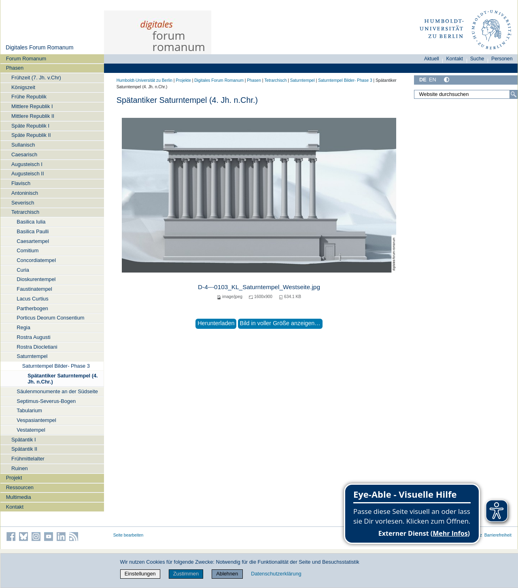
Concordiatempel (36, 260)
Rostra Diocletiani (37, 347)
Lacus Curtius (32, 299)
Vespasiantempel (36, 420)
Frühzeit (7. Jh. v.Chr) (36, 78)
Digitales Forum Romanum (39, 47)
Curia (23, 270)
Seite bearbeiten (128, 535)
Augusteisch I (26, 164)
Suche (477, 59)
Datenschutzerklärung (276, 574)
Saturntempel (32, 356)
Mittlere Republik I (32, 106)
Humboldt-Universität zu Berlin (144, 80)
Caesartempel (33, 241)
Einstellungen (140, 574)
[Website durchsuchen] (466, 94)
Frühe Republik (29, 97)
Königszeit (23, 87)
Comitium (27, 250)
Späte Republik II (31, 135)
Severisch (22, 203)
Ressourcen (20, 487)
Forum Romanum (26, 58)
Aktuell (431, 59)
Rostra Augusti (33, 337)
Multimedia (18, 497)
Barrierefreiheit (498, 535)
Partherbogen (32, 308)
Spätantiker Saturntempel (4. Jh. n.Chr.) (63, 379)
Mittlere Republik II (32, 116)
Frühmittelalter (28, 459)
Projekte (183, 80)
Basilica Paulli (33, 231)
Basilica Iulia (31, 222)
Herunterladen (215, 323)
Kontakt (14, 507)
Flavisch (20, 183)
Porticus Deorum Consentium (50, 318)
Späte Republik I (30, 126)
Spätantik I (23, 440)
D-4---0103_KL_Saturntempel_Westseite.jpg (259, 286)
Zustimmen (186, 574)
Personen (502, 59)
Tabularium (29, 410)
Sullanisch (23, 145)
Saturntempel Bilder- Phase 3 (56, 366)
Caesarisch (24, 154)
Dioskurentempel (36, 279)
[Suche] (514, 94)
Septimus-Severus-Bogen (46, 401)
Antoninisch (24, 193)
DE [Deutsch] (423, 80)
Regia (23, 327)
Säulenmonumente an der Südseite (57, 391)
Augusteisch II (27, 173)
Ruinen (19, 468)
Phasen (14, 68)
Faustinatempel (34, 289)
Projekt (14, 478)
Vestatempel (31, 430)
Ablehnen (227, 574)
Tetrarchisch (25, 212)
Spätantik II (24, 449)
